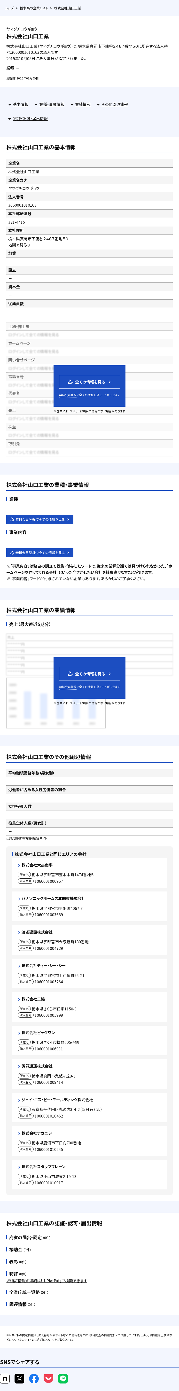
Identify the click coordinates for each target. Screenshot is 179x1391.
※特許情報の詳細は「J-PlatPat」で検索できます (46, 1280)
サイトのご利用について (39, 1339)
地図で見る (19, 245)
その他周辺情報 (114, 104)
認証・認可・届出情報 (30, 118)
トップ (9, 8)
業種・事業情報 (51, 104)
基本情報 (20, 104)
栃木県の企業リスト (34, 8)
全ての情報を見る (86, 381)
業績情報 (83, 104)
